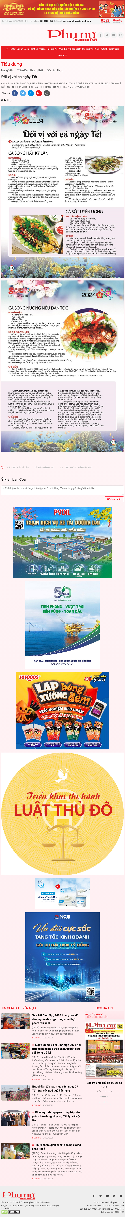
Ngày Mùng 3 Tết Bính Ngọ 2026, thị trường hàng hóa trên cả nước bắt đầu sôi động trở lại (56, 1048)
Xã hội (26, 49)
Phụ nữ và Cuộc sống (90, 49)
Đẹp (65, 49)
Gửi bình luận (114, 499)
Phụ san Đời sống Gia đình (109, 49)
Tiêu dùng (11, 64)
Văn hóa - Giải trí (74, 49)
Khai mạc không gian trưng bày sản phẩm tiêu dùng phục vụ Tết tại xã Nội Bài (56, 1116)
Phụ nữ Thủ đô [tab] (94, 1014)
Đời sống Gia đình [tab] (98, 1017)
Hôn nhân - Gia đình (37, 49)
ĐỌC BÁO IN (104, 1008)
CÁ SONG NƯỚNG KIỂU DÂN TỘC (76, 467)
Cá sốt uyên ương (44, 467)
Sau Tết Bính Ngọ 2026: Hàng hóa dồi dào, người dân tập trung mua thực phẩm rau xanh (55, 1019)
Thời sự (12, 49)
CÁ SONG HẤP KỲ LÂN (18, 467)
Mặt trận (20, 49)
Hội (48, 49)
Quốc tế (61, 55)
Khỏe (61, 49)
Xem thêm (104, 1102)
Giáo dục (54, 49)
